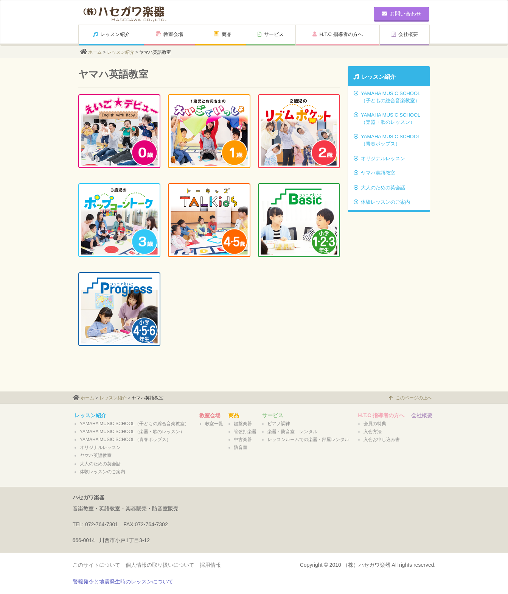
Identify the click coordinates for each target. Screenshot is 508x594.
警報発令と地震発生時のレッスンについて (123, 581)
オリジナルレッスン (379, 158)
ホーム (95, 52)
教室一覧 (214, 423)
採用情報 (210, 565)
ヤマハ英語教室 (374, 173)
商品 (222, 34)
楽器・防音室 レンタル (292, 431)
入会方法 (373, 431)
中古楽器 (243, 439)
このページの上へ (410, 398)
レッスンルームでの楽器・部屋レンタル (308, 439)
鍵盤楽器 (243, 423)
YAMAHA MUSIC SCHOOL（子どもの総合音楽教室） (387, 96)
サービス (271, 34)
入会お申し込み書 (382, 439)
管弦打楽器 (245, 431)
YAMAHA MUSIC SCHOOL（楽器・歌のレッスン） (387, 118)
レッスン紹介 (111, 34)
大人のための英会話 (379, 187)
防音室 (240, 447)
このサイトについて (96, 565)
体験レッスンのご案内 (382, 202)
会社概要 (404, 34)
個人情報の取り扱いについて (160, 565)
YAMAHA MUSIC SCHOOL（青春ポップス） (387, 140)
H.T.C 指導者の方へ (337, 34)
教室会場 (169, 34)
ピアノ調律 (278, 423)
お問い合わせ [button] (401, 14)
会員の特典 (375, 423)
